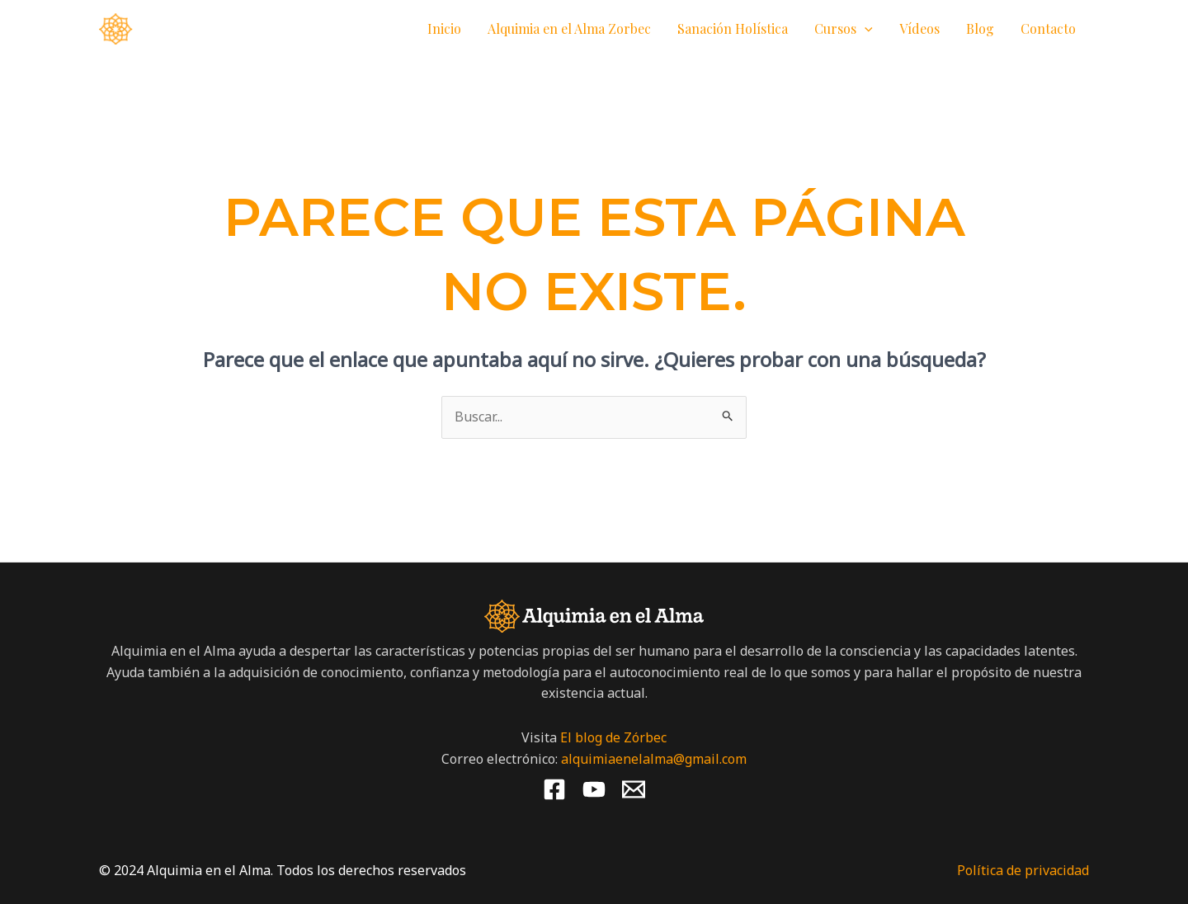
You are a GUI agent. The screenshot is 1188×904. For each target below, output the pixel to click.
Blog (980, 28)
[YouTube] (594, 789)
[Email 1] (633, 789)
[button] (864, 29)
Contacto (1048, 28)
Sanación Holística (732, 28)
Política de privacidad (1023, 870)
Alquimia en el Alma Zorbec (569, 28)
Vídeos (919, 28)
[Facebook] (554, 789)
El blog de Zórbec (613, 737)
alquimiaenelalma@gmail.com (654, 759)
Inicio (444, 28)
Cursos (843, 29)
